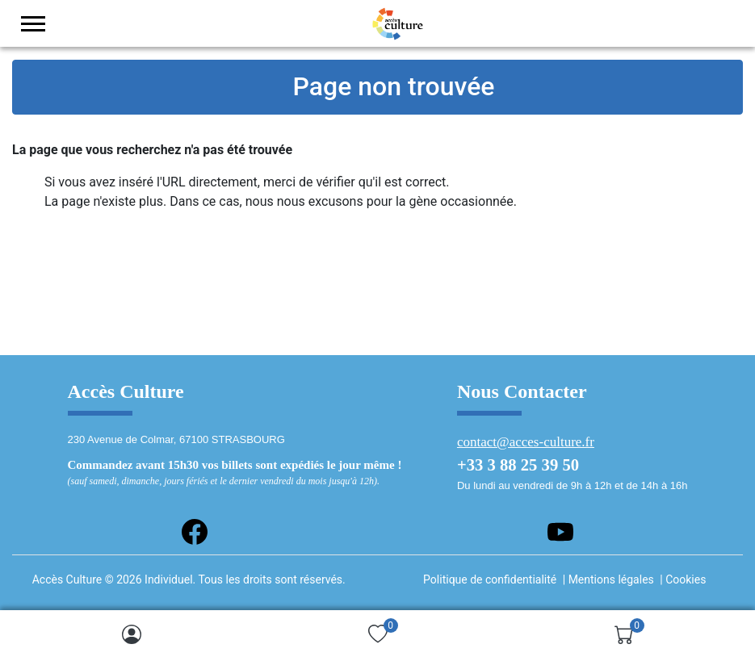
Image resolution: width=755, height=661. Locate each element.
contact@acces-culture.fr (525, 442)
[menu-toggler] (33, 23)
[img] (131, 634)
